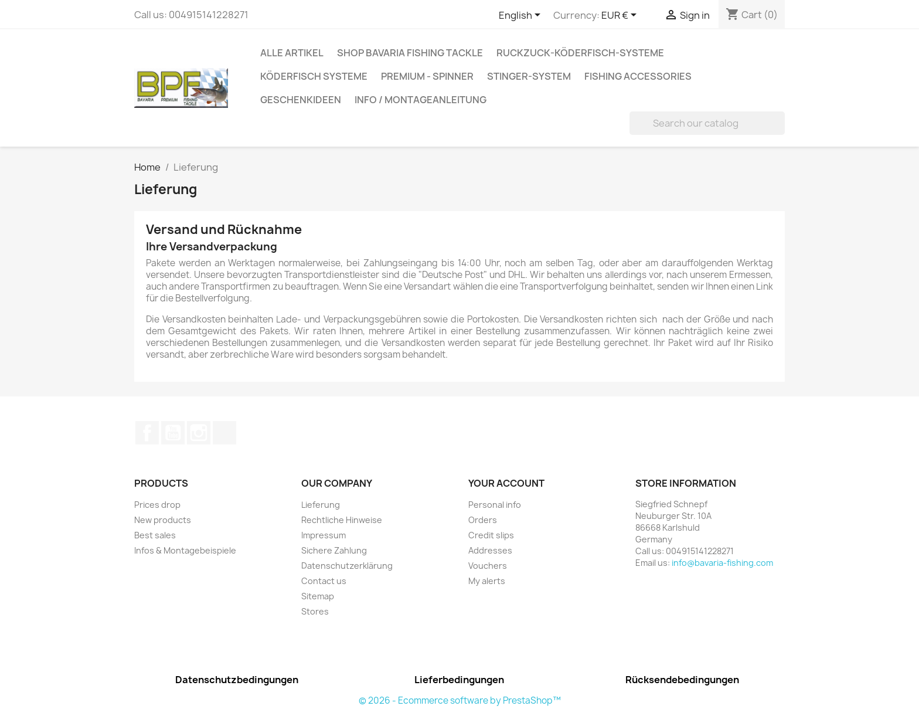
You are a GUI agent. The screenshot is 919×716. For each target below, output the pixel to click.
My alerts (486, 580)
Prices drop (157, 504)
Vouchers (487, 565)
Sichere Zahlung (334, 550)
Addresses (490, 550)
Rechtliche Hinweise (341, 519)
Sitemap (317, 596)
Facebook (147, 432)
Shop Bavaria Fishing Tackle (410, 52)
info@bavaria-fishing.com (722, 562)
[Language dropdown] (521, 16)
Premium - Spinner (427, 76)
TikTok (224, 432)
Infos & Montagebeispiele (185, 550)
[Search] (707, 123)
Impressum (323, 535)
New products (162, 519)
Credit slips (491, 535)
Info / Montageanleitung (420, 99)
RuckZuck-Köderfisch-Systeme (580, 52)
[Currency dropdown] (621, 16)
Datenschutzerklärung (347, 565)
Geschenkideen (300, 99)
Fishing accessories (638, 76)
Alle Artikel (292, 52)
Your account (506, 483)
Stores (315, 611)
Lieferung (320, 504)
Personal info (494, 504)
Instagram (198, 432)
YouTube (173, 432)
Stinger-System (529, 76)
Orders (482, 519)
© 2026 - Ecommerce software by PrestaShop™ (460, 700)
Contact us (323, 580)
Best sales (155, 535)
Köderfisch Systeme (313, 76)
